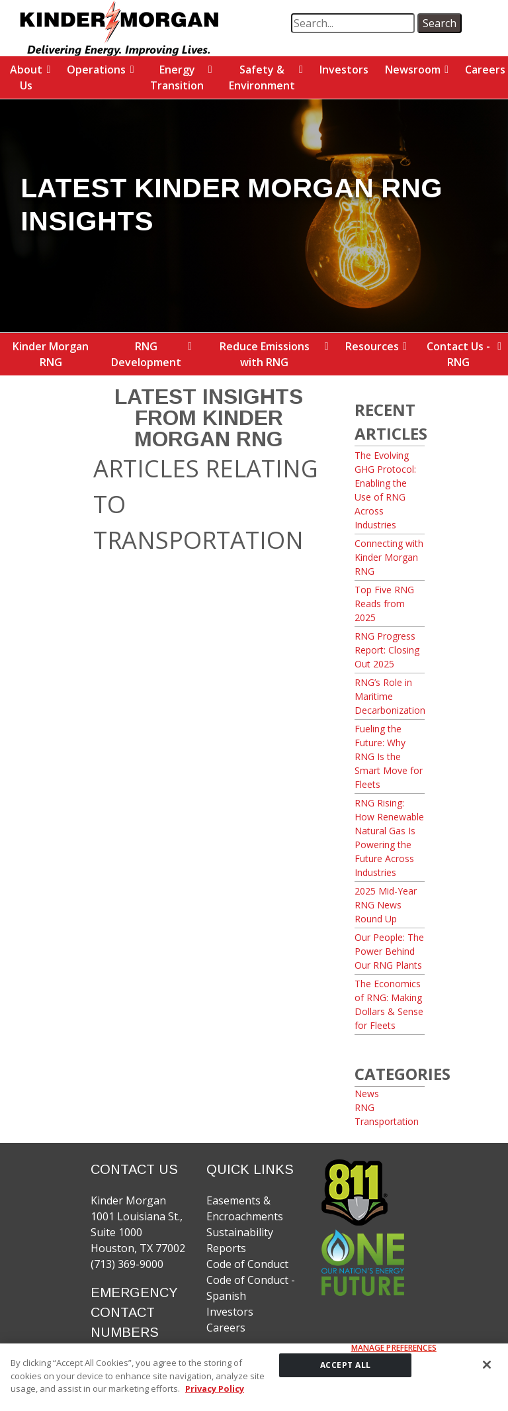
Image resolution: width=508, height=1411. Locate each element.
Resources (372, 346)
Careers (225, 1327)
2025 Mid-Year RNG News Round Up (386, 905)
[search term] (353, 23)
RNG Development (146, 354)
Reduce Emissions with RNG (265, 354)
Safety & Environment (262, 77)
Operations (96, 69)
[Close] (486, 1364)
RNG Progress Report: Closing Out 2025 (387, 650)
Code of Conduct (247, 1264)
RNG (364, 1107)
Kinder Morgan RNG (51, 354)
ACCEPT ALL (345, 1365)
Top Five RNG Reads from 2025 (384, 603)
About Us (26, 77)
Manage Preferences (394, 1348)
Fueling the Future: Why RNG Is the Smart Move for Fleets (389, 756)
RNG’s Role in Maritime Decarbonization (390, 696)
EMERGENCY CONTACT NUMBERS (134, 1312)
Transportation (387, 1121)
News (367, 1093)
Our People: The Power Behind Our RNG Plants (389, 951)
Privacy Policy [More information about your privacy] (214, 1388)
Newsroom (413, 69)
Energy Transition (177, 77)
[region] (254, 1377)
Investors (343, 69)
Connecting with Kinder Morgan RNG (389, 557)
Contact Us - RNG (458, 354)
